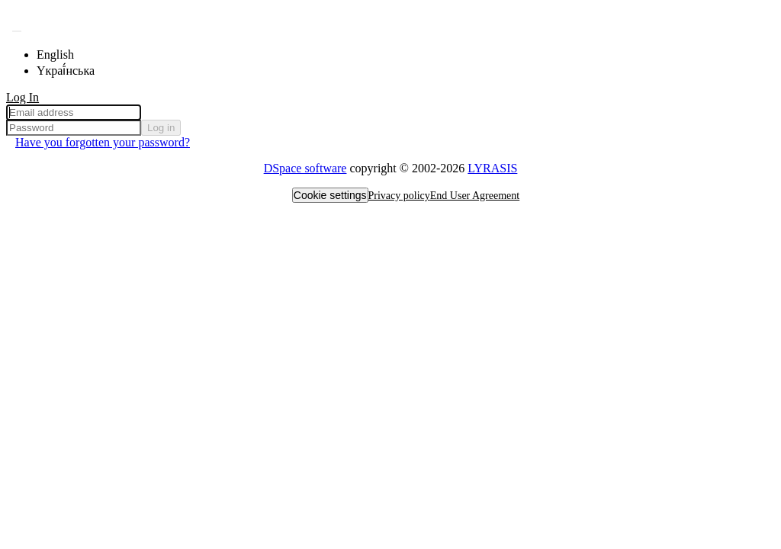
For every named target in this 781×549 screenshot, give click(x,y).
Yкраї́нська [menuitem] (66, 70)
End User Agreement (474, 195)
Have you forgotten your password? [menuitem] (102, 142)
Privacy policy (399, 195)
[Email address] (73, 112)
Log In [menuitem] (22, 97)
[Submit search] (16, 31)
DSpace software (305, 168)
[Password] (73, 128)
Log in (161, 127)
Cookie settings (330, 195)
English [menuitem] (55, 54)
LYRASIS (492, 168)
